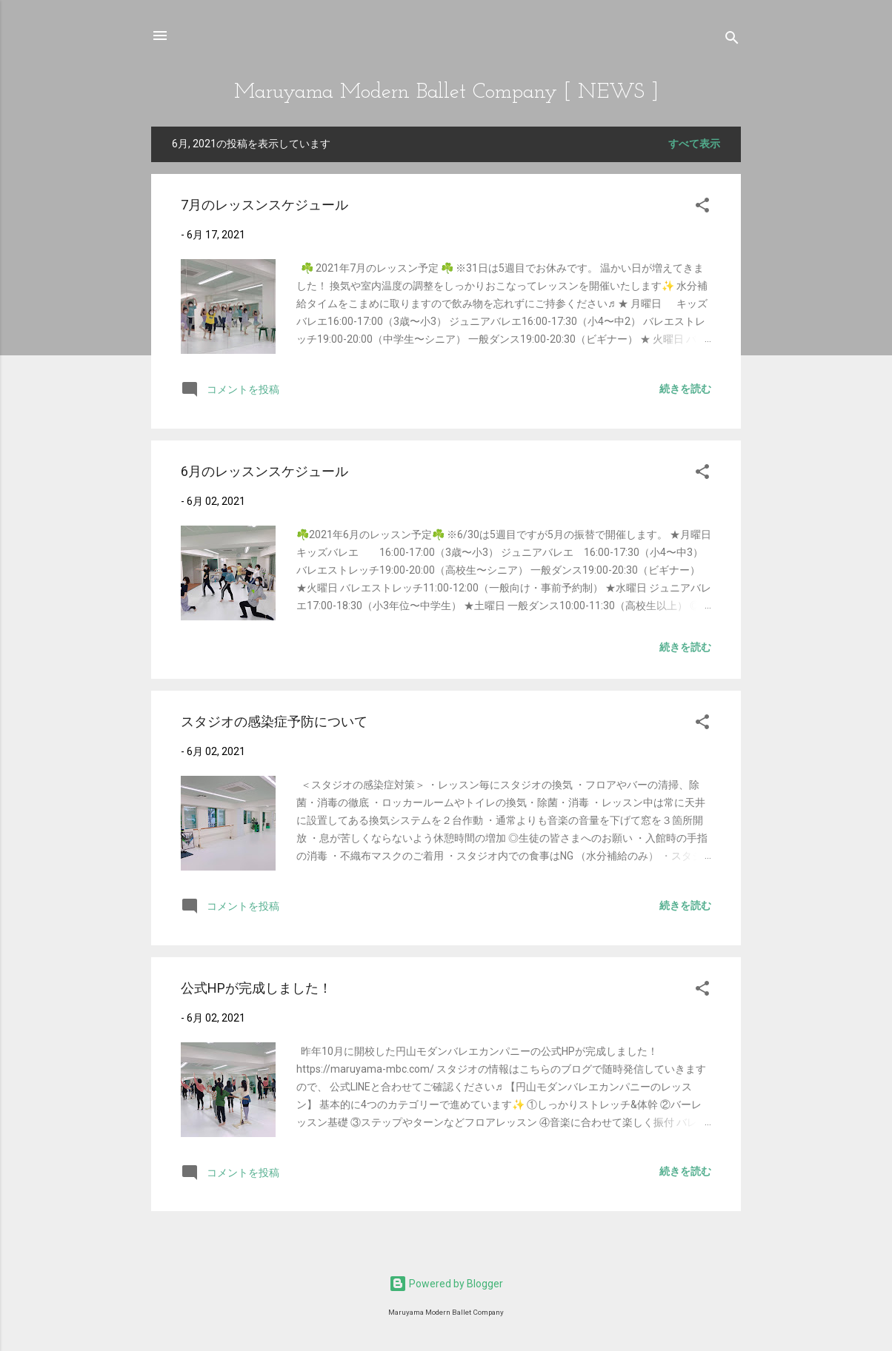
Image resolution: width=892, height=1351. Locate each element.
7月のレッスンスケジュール (264, 204)
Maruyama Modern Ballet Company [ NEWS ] (446, 92)
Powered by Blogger (446, 1284)
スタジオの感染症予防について (274, 721)
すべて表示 (694, 144)
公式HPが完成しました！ (256, 988)
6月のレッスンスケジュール (264, 471)
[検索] (732, 40)
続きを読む (685, 389)
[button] (702, 207)
